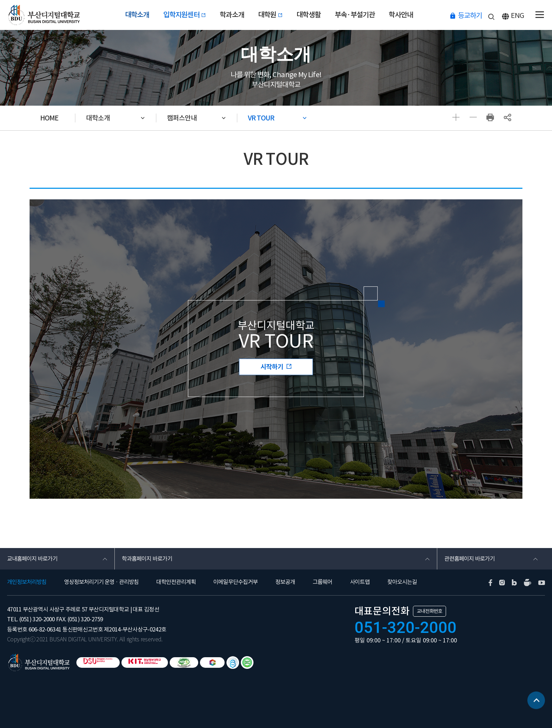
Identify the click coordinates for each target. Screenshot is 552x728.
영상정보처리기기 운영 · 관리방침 (101, 581)
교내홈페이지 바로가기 (32, 558)
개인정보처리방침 (26, 581)
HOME (49, 118)
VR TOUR (261, 118)
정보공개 (285, 581)
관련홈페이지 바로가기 (469, 558)
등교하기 (470, 15)
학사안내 (401, 14)
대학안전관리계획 (176, 581)
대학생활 (308, 14)
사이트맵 (360, 581)
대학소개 (137, 14)
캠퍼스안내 (182, 118)
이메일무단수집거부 (235, 581)
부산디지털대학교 (43, 15)
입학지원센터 (184, 14)
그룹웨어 (322, 581)
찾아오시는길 (402, 581)
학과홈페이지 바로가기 (147, 558)
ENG (517, 15)
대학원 (270, 14)
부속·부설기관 (355, 14)
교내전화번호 (429, 611)
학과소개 (232, 14)
